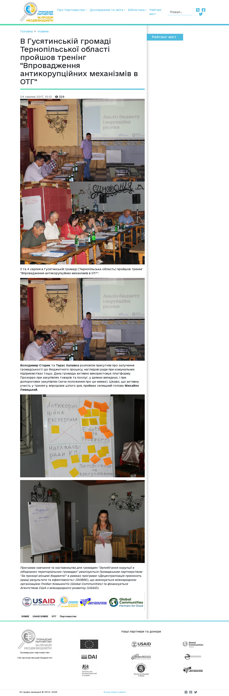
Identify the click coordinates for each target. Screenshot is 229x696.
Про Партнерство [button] (71, 9)
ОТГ (54, 616)
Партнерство (68, 616)
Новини (43, 31)
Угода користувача (114, 692)
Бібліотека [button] (136, 9)
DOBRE (25, 616)
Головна (26, 31)
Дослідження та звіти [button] (106, 9)
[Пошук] (180, 12)
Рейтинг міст (155, 12)
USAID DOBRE (40, 616)
